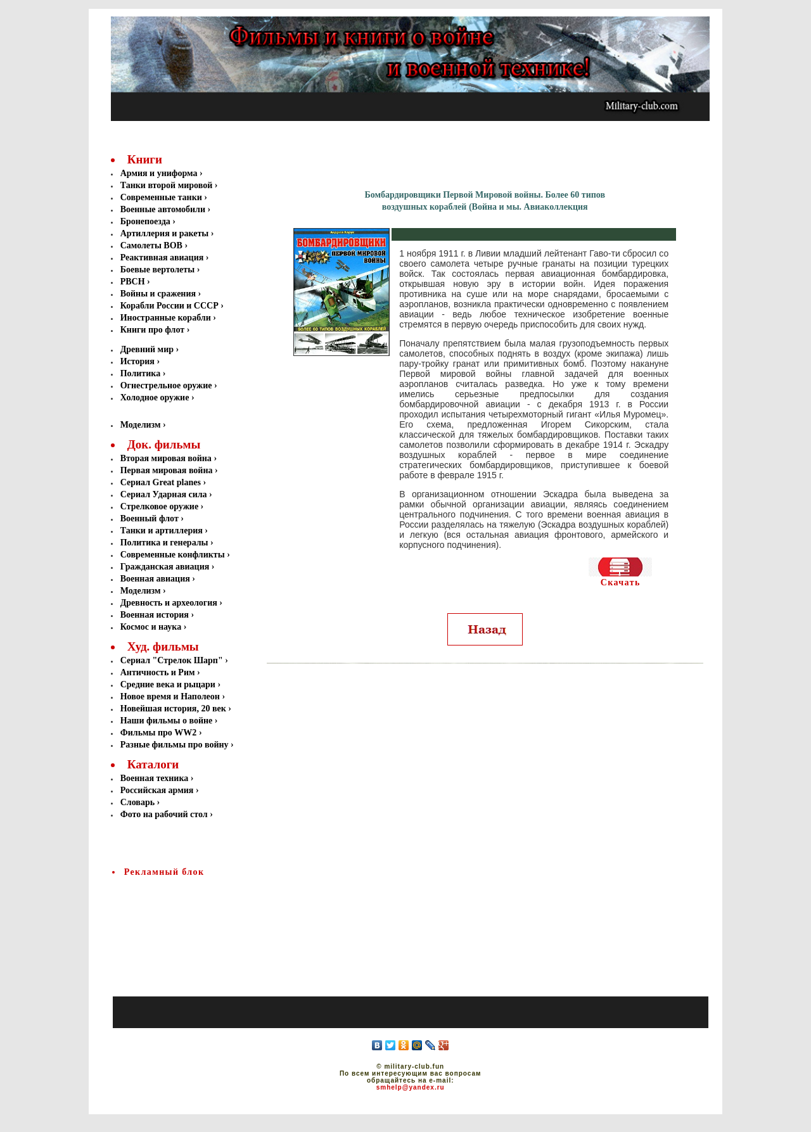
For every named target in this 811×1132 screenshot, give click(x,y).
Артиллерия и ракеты (165, 233)
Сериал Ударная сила (163, 494)
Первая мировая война (166, 470)
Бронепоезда (146, 221)
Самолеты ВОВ (152, 245)
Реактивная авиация (163, 257)
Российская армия (157, 790)
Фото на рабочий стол (164, 814)
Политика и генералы (164, 542)
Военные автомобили (164, 209)
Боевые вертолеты (158, 269)
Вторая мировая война (166, 458)
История (138, 361)
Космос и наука (151, 627)
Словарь (137, 802)
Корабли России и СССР (170, 305)
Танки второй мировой (167, 185)
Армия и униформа (160, 173)
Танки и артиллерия (161, 530)
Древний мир (148, 349)
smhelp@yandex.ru (410, 1087)
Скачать (621, 582)
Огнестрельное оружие (167, 385)
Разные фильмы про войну (174, 744)
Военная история (154, 615)
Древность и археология (168, 602)
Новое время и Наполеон (170, 696)
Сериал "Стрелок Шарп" (171, 660)
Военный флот (149, 518)
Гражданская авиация (165, 566)
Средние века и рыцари (167, 684)
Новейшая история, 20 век (173, 708)
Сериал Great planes (160, 482)
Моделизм (140, 424)
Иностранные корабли (167, 317)
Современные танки (162, 197)
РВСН (133, 281)
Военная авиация (155, 578)
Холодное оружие (154, 397)
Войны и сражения (159, 293)
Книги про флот (153, 329)
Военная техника (154, 778)
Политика (141, 373)
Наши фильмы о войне (166, 720)
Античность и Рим (157, 672)
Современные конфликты (172, 554)
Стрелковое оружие (159, 506)
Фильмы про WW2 (158, 732)
